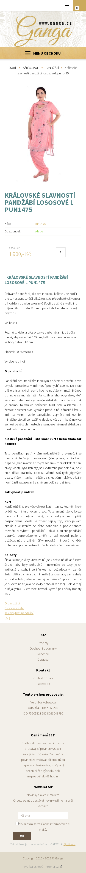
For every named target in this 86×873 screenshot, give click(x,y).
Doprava (43, 659)
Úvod (12, 68)
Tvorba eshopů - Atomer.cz (43, 866)
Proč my (43, 643)
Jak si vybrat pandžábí (19, 613)
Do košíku (74, 252)
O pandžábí (12, 603)
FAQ (7, 618)
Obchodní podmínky (43, 648)
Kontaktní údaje (43, 678)
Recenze (43, 654)
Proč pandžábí (14, 608)
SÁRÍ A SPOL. (31, 68)
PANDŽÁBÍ (52, 68)
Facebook (43, 684)
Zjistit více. (69, 844)
